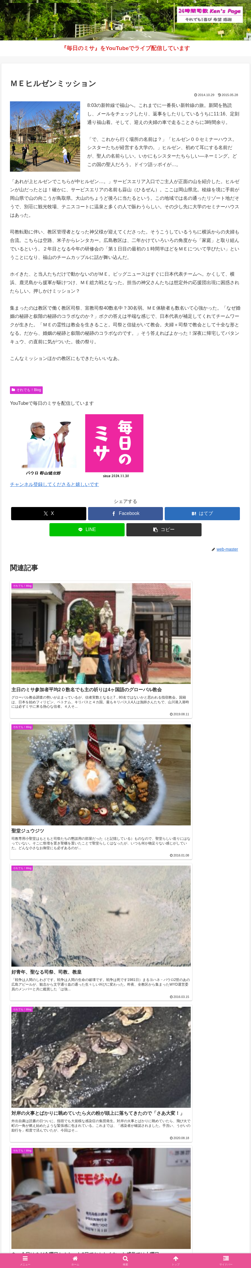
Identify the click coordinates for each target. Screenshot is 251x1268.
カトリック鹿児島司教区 (40, 948)
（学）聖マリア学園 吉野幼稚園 (38, 1212)
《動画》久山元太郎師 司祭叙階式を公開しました (58, 974)
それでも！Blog (26, 390)
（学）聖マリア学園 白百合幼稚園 (40, 1220)
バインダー (187, 1249)
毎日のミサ (160, 1249)
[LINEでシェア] (87, 529)
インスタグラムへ (125, 1169)
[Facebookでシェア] (125, 513)
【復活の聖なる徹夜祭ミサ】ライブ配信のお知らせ (60, 1003)
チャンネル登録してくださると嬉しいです (54, 484)
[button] (164, 529)
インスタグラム (130, 1249)
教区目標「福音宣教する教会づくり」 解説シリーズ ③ (63, 1017)
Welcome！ (64, 1249)
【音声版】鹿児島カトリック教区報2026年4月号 (57, 989)
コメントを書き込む (126, 869)
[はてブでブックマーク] (202, 513)
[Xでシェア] (48, 513)
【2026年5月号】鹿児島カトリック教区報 (50, 960)
